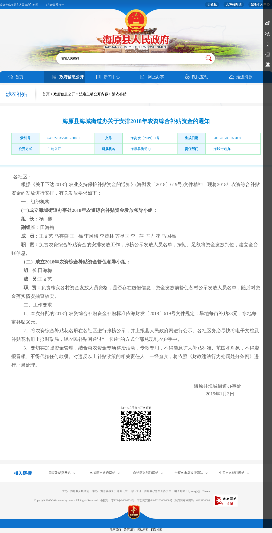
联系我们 (115, 529)
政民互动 (200, 77)
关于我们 (129, 529)
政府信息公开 (71, 77)
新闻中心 (112, 77)
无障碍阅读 (234, 4)
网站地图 (156, 529)
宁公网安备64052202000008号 (154, 500)
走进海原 (244, 77)
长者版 (212, 4)
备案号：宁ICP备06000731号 (117, 500)
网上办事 (156, 77)
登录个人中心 (260, 4)
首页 (19, 77)
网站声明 (142, 529)
